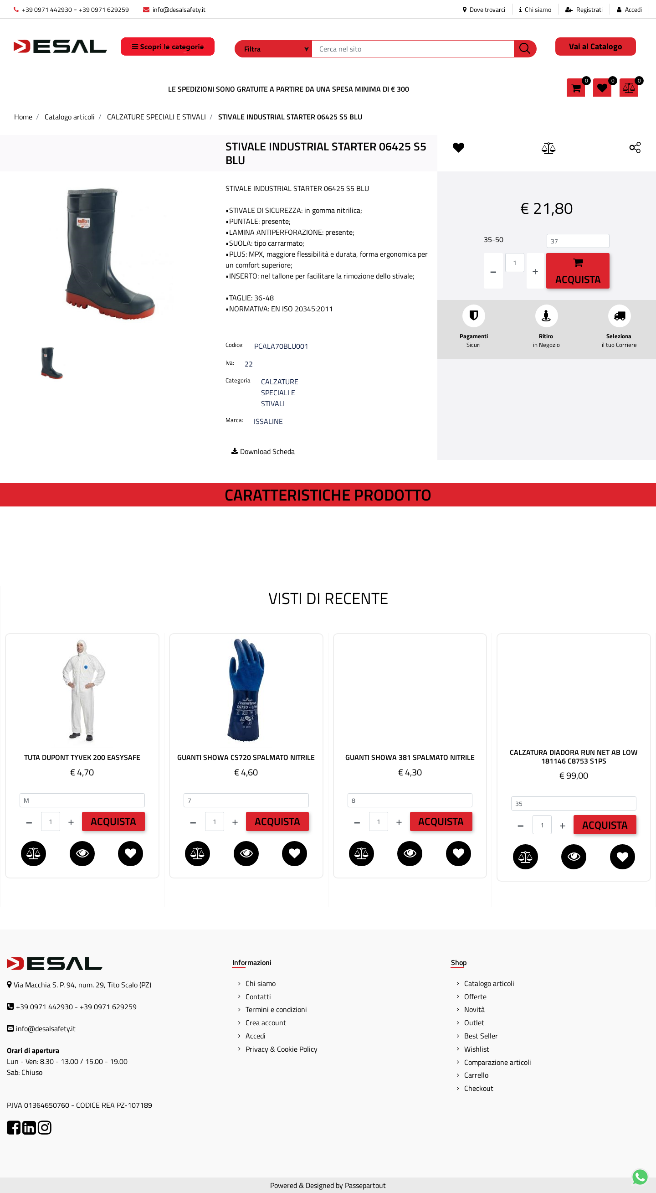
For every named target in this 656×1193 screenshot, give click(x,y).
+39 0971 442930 (43, 9)
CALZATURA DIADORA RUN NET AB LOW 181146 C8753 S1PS (574, 756)
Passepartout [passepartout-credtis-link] (365, 1185)
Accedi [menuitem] (256, 1035)
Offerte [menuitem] (475, 996)
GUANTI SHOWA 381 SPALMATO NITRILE (410, 757)
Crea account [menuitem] (266, 1022)
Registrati (589, 9)
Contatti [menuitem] (258, 996)
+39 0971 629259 (104, 9)
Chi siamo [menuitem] (261, 983)
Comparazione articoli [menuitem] (497, 1062)
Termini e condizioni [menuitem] (276, 1009)
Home (23, 116)
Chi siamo (535, 9)
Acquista (578, 272)
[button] (525, 48)
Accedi (633, 9)
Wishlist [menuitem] (476, 1048)
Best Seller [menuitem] (481, 1035)
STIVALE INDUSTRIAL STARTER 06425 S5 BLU (290, 116)
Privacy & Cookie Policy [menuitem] (282, 1048)
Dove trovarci (484, 9)
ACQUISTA (113, 821)
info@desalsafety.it (174, 9)
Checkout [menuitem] (478, 1088)
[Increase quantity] (535, 271)
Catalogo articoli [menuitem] (489, 983)
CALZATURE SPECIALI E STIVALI (156, 116)
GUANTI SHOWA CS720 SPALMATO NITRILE (246, 757)
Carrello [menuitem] (476, 1074)
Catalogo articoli (70, 116)
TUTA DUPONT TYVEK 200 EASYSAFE (82, 757)
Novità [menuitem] (474, 1009)
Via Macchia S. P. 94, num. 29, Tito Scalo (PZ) (82, 984)
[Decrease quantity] (493, 271)
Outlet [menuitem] (474, 1022)
